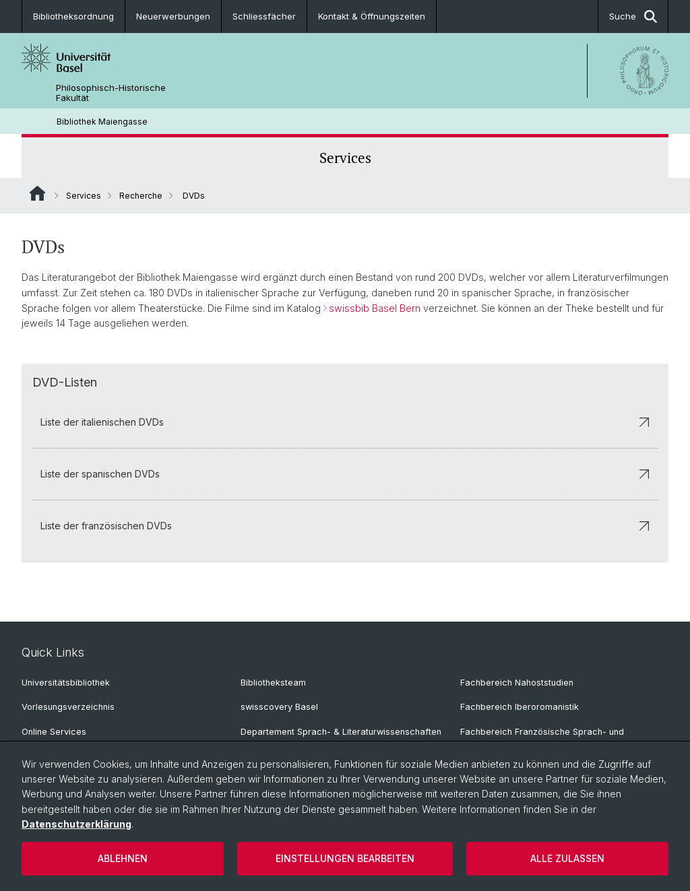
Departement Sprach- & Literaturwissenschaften (341, 732)
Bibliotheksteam (273, 683)
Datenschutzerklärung (76, 824)
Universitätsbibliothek (66, 683)
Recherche (140, 196)
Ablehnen (123, 858)
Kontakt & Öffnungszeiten (371, 16)
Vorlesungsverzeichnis (68, 707)
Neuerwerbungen (173, 16)
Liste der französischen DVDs (345, 525)
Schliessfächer (264, 16)
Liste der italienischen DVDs (345, 422)
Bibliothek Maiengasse (102, 122)
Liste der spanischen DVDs (345, 474)
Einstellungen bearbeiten (345, 858)
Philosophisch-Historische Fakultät (111, 93)
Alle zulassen (567, 858)
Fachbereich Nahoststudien (516, 683)
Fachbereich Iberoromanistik (519, 707)
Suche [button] (633, 16)
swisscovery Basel (279, 707)
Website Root (37, 193)
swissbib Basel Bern (374, 308)
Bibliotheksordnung (73, 16)
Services (345, 157)
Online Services (54, 732)
